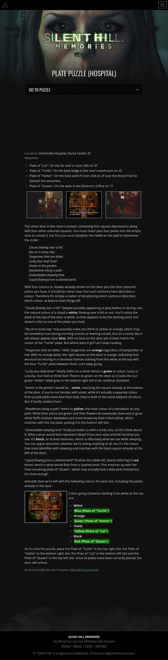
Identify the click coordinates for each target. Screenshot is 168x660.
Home (65, 646)
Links (88, 646)
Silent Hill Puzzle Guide (84, 570)
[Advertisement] (84, 123)
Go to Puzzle (39, 90)
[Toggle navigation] (162, 4)
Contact (101, 646)
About (77, 646)
